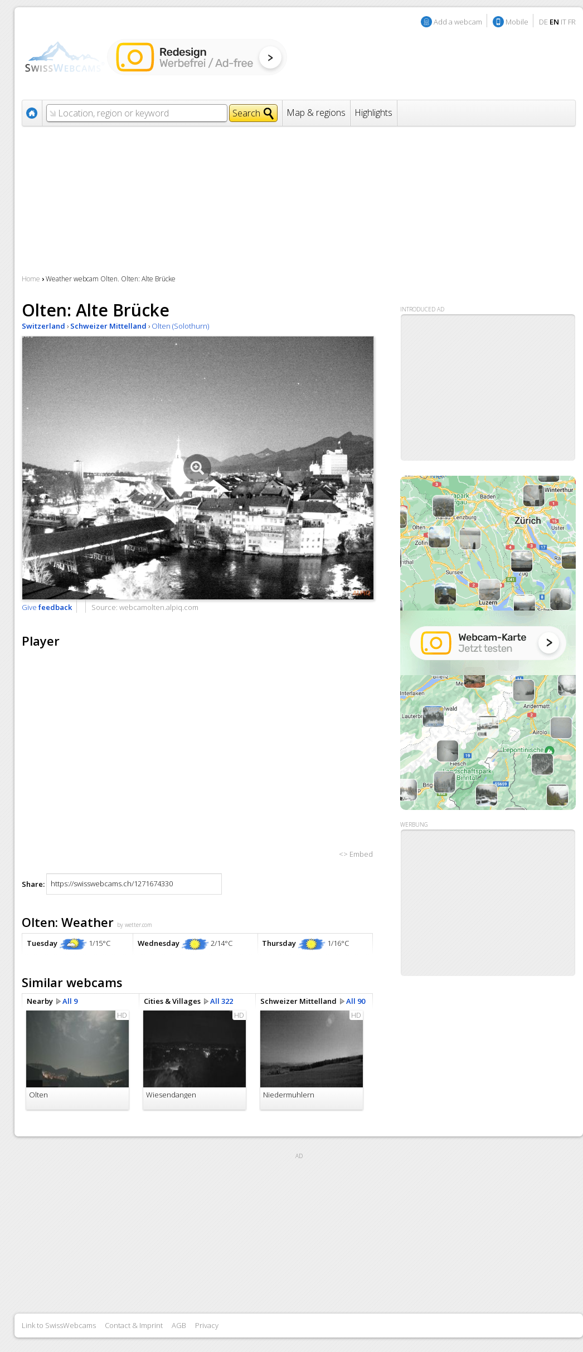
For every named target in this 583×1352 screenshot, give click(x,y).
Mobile (517, 22)
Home (31, 279)
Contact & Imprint (134, 1325)
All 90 (355, 1001)
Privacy (206, 1325)
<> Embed (356, 854)
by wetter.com (134, 925)
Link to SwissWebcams (59, 1325)
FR (572, 22)
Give (47, 607)
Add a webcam (458, 22)
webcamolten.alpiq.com (158, 607)
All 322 (221, 1001)
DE (543, 22)
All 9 (69, 1001)
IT (563, 22)
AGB (179, 1325)
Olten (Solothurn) (180, 326)
